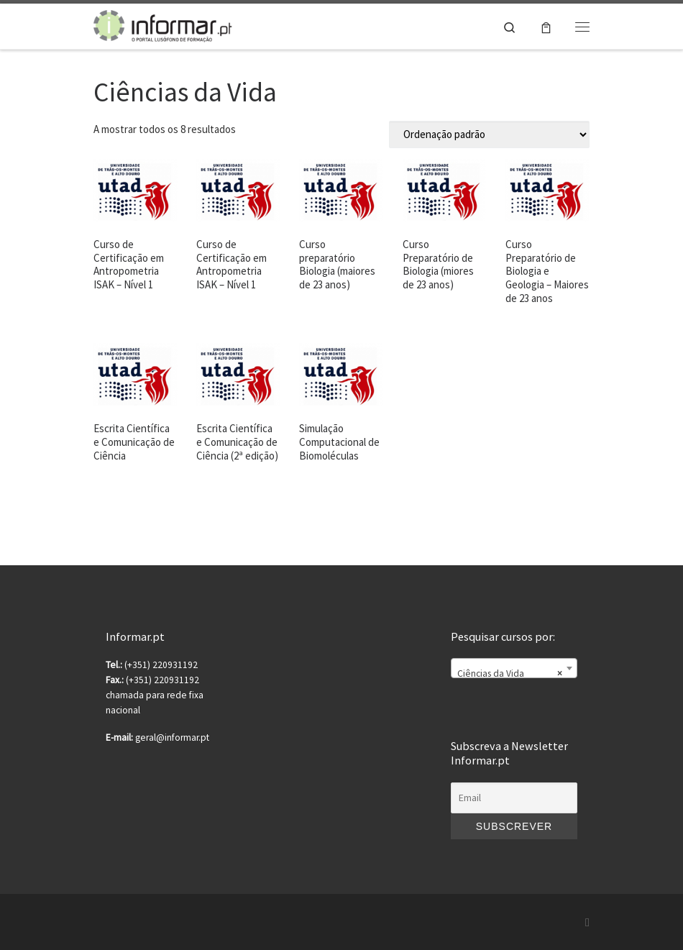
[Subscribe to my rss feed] (587, 922)
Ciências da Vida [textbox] (509, 674)
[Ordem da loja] (489, 134)
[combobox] (514, 668)
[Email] (514, 798)
